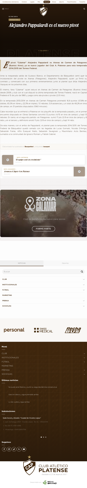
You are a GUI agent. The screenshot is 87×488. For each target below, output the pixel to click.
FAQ (39, 2)
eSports (61, 2)
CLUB (4, 279)
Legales (32, 2)
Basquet (46, 2)
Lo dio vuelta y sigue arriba (18, 402)
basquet (47, 146)
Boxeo (54, 2)
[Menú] (5, 9)
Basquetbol (14, 19)
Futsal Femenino (71, 2)
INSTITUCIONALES (9, 285)
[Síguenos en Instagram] (9, 449)
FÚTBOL (5, 290)
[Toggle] (84, 279)
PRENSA (5, 301)
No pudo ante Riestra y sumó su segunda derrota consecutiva (32, 387)
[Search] (84, 9)
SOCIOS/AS (6, 306)
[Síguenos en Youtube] (24, 449)
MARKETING (7, 295)
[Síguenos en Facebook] (4, 449)
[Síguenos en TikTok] (14, 449)
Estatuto (24, 2)
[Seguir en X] (19, 449)
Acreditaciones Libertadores (10, 2)
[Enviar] (82, 271)
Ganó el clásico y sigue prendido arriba (23, 394)
